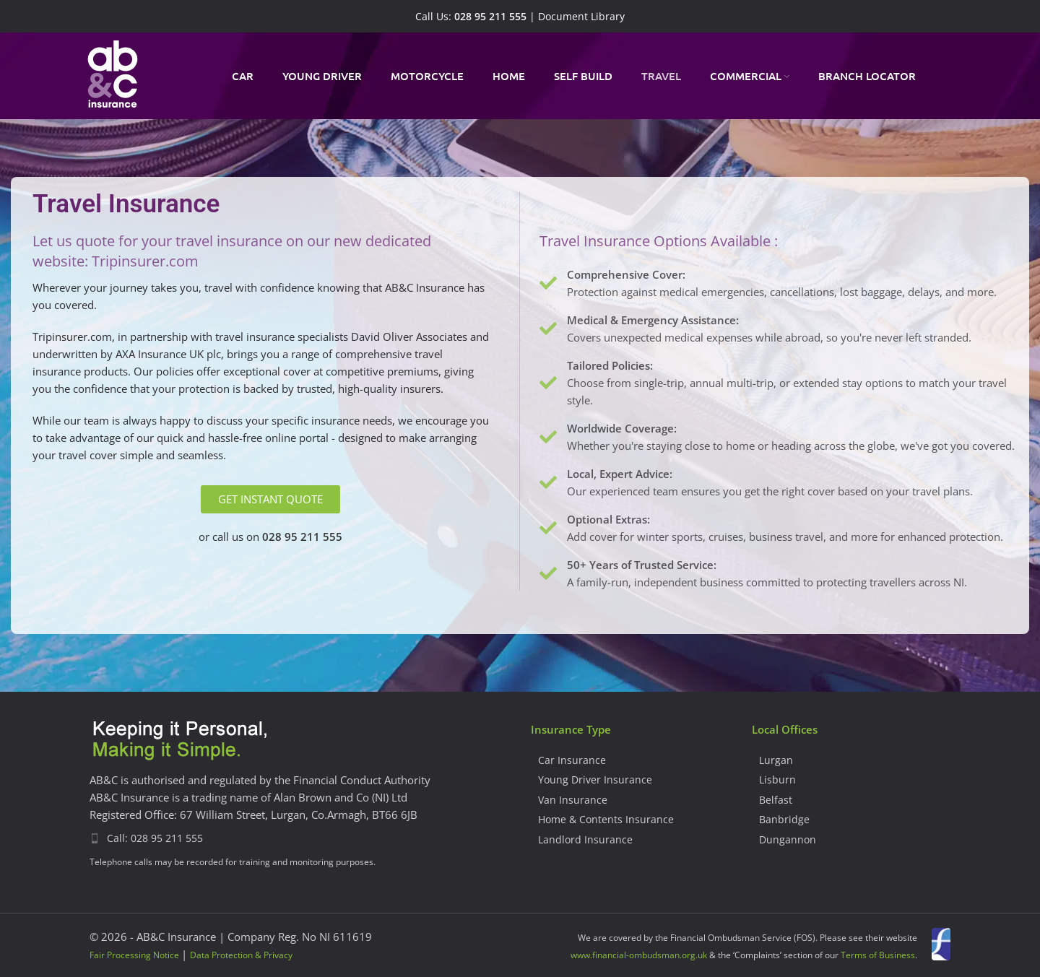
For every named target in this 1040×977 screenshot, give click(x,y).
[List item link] (299, 838)
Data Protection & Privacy (241, 955)
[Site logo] (112, 74)
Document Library (581, 16)
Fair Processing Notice (134, 955)
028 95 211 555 (490, 16)
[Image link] (180, 741)
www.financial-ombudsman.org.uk (639, 955)
